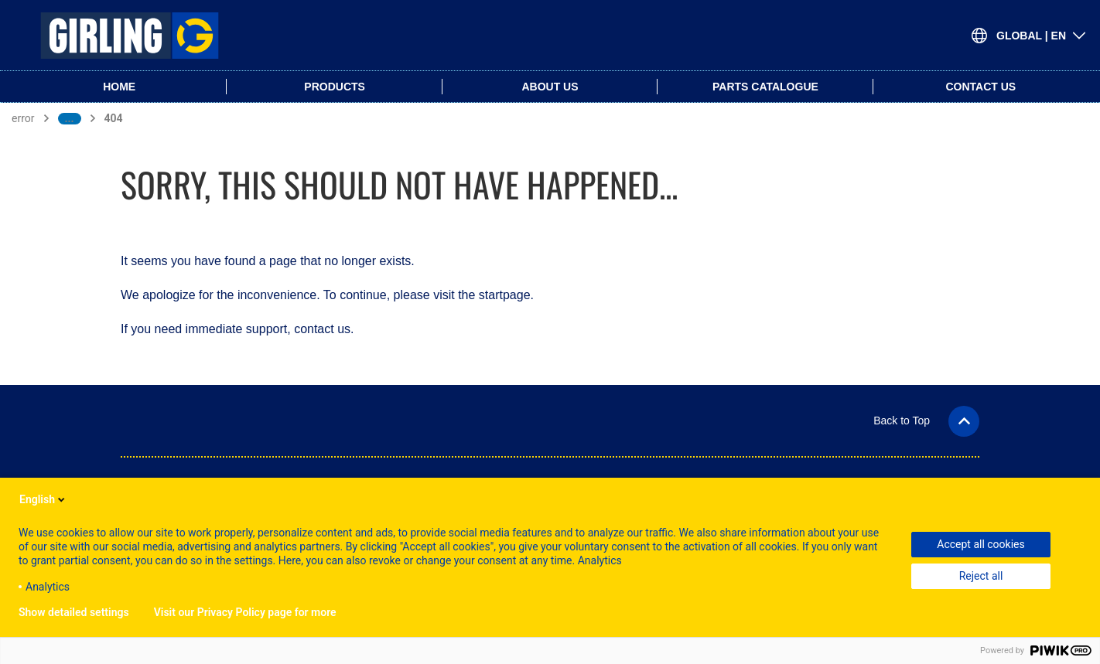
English (43, 499)
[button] (926, 420)
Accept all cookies (980, 544)
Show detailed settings (74, 612)
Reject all (981, 576)
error (23, 118)
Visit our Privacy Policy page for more (245, 612)
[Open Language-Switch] (1029, 35)
